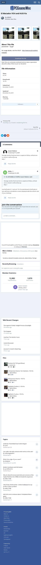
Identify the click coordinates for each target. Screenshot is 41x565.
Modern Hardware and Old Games (13, 467)
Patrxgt (34, 258)
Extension (6, 531)
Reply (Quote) (12, 163)
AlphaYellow (28, 258)
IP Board (6, 545)
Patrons (5, 550)
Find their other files (10, 19)
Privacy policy (7, 520)
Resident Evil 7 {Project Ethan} (16, 363)
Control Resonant (8, 343)
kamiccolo (21, 258)
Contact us (6, 516)
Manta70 (11, 258)
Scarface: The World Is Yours (12, 337)
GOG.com (6, 537)
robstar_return (22, 288)
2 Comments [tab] (7, 145)
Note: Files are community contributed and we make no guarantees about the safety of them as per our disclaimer (19, 63)
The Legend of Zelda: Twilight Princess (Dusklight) (17, 325)
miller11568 (8, 478)
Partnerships (7, 529)
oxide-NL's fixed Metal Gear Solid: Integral (15, 444)
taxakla (16, 258)
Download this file (20, 58)
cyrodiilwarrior (9, 469)
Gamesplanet (7, 539)
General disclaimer (8, 522)
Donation (36, 245)
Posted (14, 153)
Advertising (6, 518)
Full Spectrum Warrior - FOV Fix (16, 379)
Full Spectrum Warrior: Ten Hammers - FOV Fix (20, 371)
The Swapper (7, 331)
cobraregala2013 (9, 453)
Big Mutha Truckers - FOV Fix (16, 394)
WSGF (9, 17)
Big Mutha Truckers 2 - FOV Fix (16, 386)
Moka (10, 171)
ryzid (6, 445)
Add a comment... (10, 216)
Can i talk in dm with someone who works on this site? (18, 451)
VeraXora (5, 258)
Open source (7, 548)
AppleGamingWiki (8, 535)
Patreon (24, 247)
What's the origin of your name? (12, 459)
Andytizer (7, 461)
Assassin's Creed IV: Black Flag (12, 349)
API (4, 533)
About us (6, 514)
